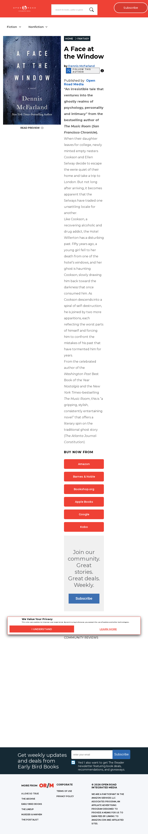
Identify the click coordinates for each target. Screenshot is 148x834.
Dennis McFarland (81, 66)
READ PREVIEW (32, 127)
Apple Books (84, 501)
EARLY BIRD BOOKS (31, 804)
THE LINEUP (27, 809)
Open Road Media (79, 82)
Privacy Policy (65, 796)
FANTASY (83, 38)
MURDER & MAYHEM (31, 814)
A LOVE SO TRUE (30, 793)
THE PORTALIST (30, 820)
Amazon (84, 464)
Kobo (84, 527)
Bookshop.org (84, 489)
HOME (69, 38)
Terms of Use (64, 791)
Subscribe (131, 7)
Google (84, 514)
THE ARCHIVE (28, 799)
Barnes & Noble (84, 476)
